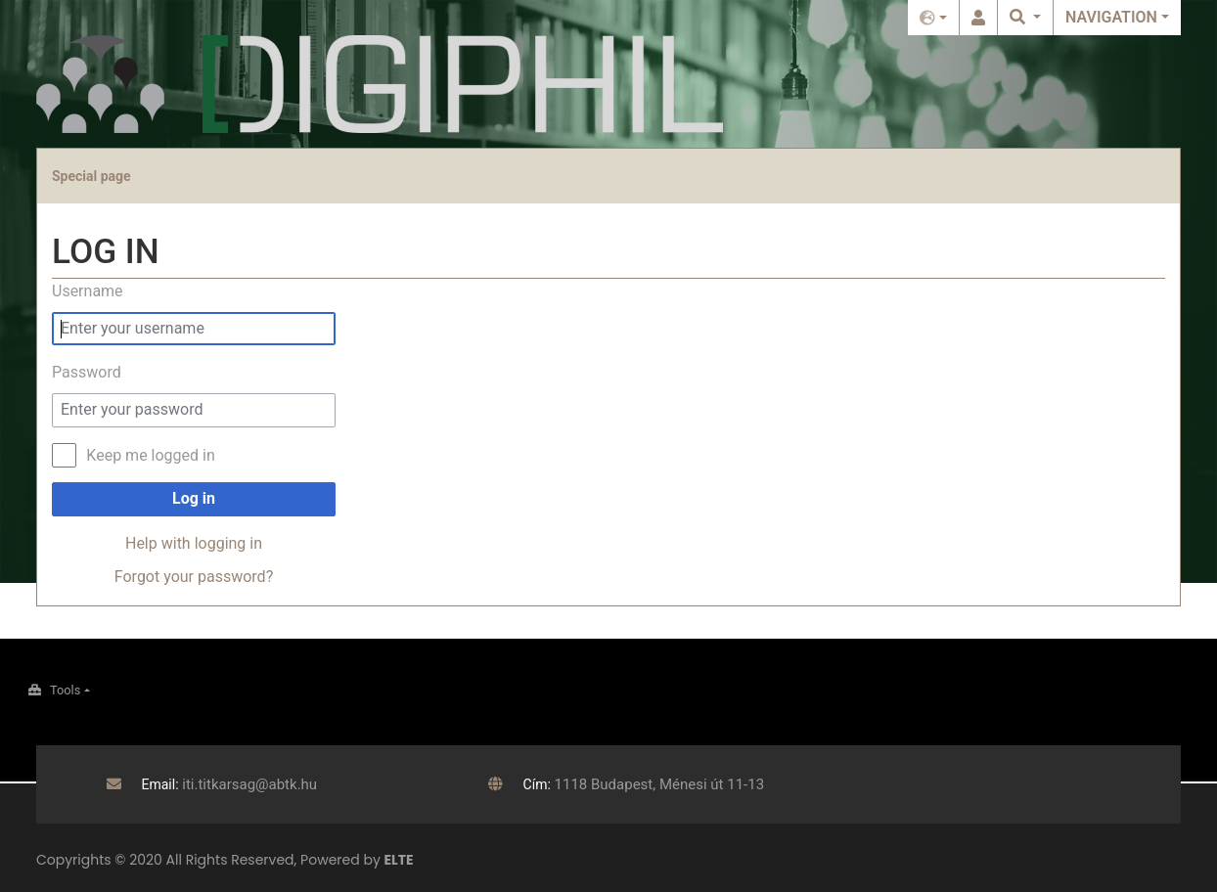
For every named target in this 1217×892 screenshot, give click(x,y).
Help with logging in (193, 543)
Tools (65, 690)
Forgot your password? (193, 576)
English (933, 17)
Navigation (1111, 17)
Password (86, 372)
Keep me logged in (150, 455)
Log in (978, 17)
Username (87, 291)
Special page (91, 176)
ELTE (399, 860)
